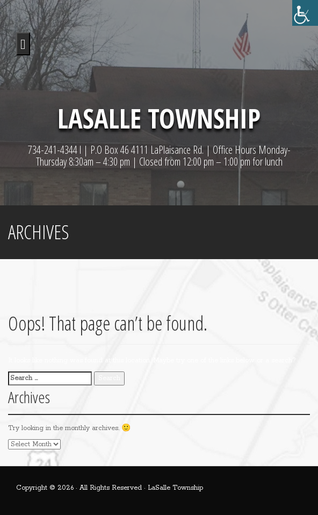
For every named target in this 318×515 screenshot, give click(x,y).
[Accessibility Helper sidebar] (305, 13)
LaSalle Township (159, 118)
